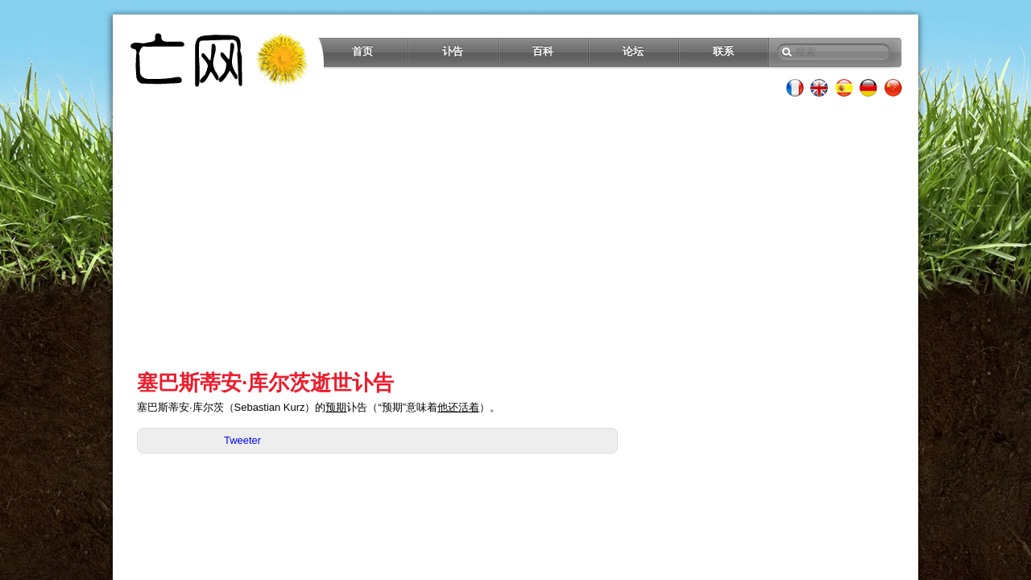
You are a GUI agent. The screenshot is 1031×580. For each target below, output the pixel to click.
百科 (542, 51)
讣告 (452, 51)
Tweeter (242, 440)
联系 (723, 51)
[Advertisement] (515, 233)
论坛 (633, 51)
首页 (362, 51)
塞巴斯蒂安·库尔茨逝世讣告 (265, 383)
